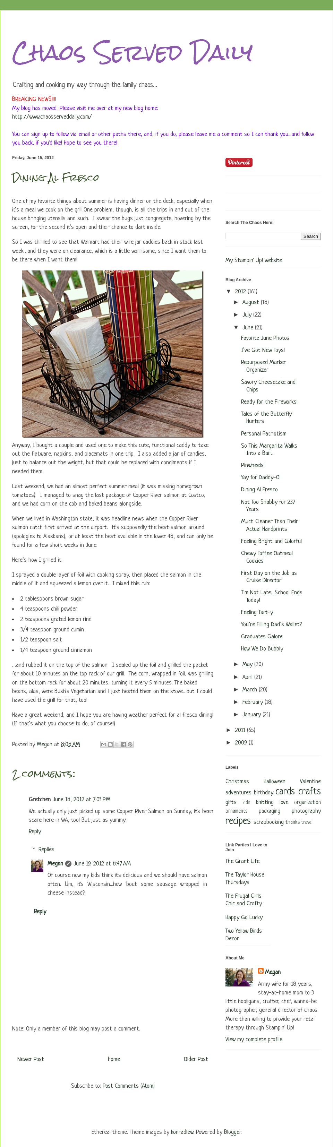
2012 (241, 291)
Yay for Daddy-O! (261, 477)
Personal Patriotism (264, 434)
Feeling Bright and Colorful (271, 541)
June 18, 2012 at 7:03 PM (81, 799)
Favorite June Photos (265, 338)
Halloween (274, 781)
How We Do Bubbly (262, 649)
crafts (309, 792)
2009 (242, 743)
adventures (238, 793)
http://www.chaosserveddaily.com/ (52, 117)
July (247, 315)
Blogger (232, 1132)
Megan (55, 864)
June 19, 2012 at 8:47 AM (102, 864)
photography (306, 811)
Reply (35, 831)
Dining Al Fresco (259, 489)
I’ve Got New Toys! (263, 350)
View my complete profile (253, 1039)
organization (307, 803)
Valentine (310, 781)
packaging (269, 811)
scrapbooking (269, 822)
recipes (238, 821)
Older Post (196, 1059)
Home (114, 1059)
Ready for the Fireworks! (269, 402)
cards (285, 792)
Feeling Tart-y (257, 612)
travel (307, 822)
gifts (231, 802)
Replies (46, 849)
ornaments (236, 811)
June (248, 328)
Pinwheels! (253, 465)
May (248, 664)
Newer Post (30, 1059)
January (252, 715)
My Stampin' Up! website (253, 260)
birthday (263, 793)
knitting (265, 802)
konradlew (182, 1132)
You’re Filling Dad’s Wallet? (271, 624)
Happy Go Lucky (244, 917)
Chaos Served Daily (132, 52)
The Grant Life (242, 861)
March (250, 690)
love (284, 802)
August (251, 302)
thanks (292, 823)
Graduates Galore (262, 636)
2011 (241, 730)
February (253, 702)
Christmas (237, 781)
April (248, 677)
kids (246, 802)
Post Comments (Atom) (129, 1086)
